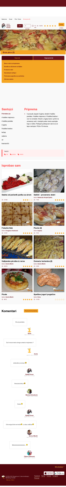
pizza (14, 154)
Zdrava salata (8, 79)
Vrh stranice (59, 468)
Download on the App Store (49, 474)
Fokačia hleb (17, 218)
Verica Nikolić (33, 437)
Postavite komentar (31, 311)
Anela (36, 354)
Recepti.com (33, 3)
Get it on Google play (59, 474)
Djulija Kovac (9, 26)
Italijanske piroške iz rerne (17, 251)
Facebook (37, 477)
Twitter (43, 477)
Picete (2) (49, 218)
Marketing (8, 479)
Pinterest (36, 479)
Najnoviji (17, 58)
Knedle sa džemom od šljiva (13, 66)
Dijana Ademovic (29, 458)
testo (21, 154)
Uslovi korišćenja (24, 477)
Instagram (55, 477)
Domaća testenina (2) (49, 251)
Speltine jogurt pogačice (49, 284)
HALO (12, 481)
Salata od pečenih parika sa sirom (17, 185)
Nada (29, 333)
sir (7, 154)
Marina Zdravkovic (32, 395)
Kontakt (13, 479)
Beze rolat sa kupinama (12, 63)
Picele (17, 284)
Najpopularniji (48, 58)
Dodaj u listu (61, 25)
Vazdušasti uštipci (10, 73)
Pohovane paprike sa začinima (14, 76)
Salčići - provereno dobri (49, 185)
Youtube (49, 477)
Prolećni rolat (8, 69)
